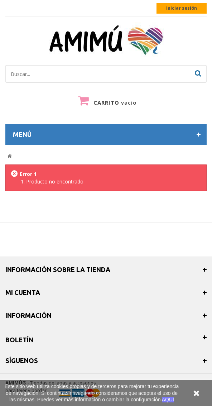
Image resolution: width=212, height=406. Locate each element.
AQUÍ (168, 399)
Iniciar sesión (181, 8)
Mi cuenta (22, 292)
